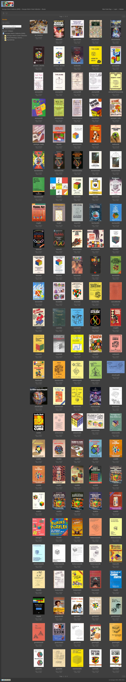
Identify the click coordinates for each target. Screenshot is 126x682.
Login (115, 9)
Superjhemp (10, 40)
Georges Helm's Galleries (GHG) (11, 9)
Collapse (10, 31)
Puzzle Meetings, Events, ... (15, 37)
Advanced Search (10, 28)
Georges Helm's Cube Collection (31, 9)
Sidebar (121, 9)
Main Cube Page (107, 9)
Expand (4, 31)
